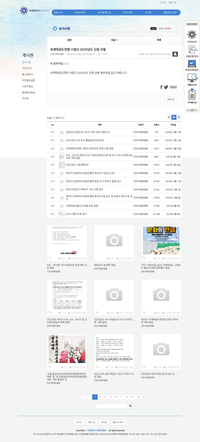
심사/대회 (128, 12)
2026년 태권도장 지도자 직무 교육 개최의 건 (88, 132)
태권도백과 (80, 12)
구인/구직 (27, 68)
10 (138, 397)
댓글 (114, 40)
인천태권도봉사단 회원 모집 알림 (82, 205)
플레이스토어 (118, 422)
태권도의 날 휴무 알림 (104, 265)
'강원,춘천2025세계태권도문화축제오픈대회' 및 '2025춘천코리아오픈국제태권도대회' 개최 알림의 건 (67, 376)
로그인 (163, 2)
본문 (69, 40)
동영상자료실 (28, 92)
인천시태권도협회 (57, 54)
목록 (159, 40)
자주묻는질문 (28, 80)
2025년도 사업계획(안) (77, 164)
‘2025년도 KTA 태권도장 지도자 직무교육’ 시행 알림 (113, 321)
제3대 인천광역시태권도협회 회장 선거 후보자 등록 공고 (93, 181)
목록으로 (170, 99)
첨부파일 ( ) (59, 63)
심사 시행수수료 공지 (76, 214)
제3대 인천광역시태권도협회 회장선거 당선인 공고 (90, 173)
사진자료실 (27, 86)
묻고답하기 (27, 74)
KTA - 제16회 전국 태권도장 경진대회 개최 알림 (67, 266)
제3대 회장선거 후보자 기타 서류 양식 (84, 189)
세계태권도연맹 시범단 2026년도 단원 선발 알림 (89, 148)
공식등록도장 (104, 12)
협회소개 (58, 12)
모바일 (104, 422)
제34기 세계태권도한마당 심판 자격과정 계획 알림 (159, 321)
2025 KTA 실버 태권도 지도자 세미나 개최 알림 (113, 375)
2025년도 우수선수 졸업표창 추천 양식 (85, 140)
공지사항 (26, 62)
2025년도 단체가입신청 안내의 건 (157, 373)
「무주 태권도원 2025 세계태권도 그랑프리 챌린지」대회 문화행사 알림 (161, 266)
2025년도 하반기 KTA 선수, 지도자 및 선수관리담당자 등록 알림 (67, 321)
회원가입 (172, 2)
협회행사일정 (170, 12)
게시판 (148, 12)
